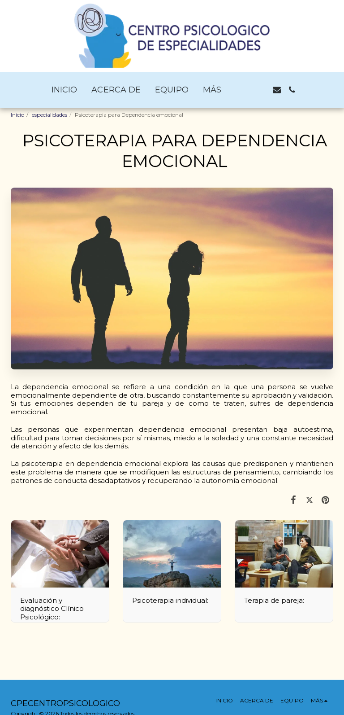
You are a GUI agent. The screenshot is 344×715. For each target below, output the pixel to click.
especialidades (49, 114)
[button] (246, 90)
